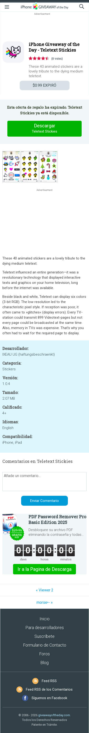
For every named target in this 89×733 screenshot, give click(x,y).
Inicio (45, 618)
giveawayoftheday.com (54, 715)
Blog (44, 662)
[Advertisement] (44, 27)
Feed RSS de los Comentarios (49, 689)
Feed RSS (49, 681)
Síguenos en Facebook (49, 698)
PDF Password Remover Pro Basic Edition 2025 (57, 519)
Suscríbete (44, 636)
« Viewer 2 (44, 590)
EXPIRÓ (44, 85)
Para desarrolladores (44, 627)
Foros (44, 653)
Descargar (44, 128)
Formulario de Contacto (44, 645)
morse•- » (45, 602)
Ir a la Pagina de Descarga (44, 569)
